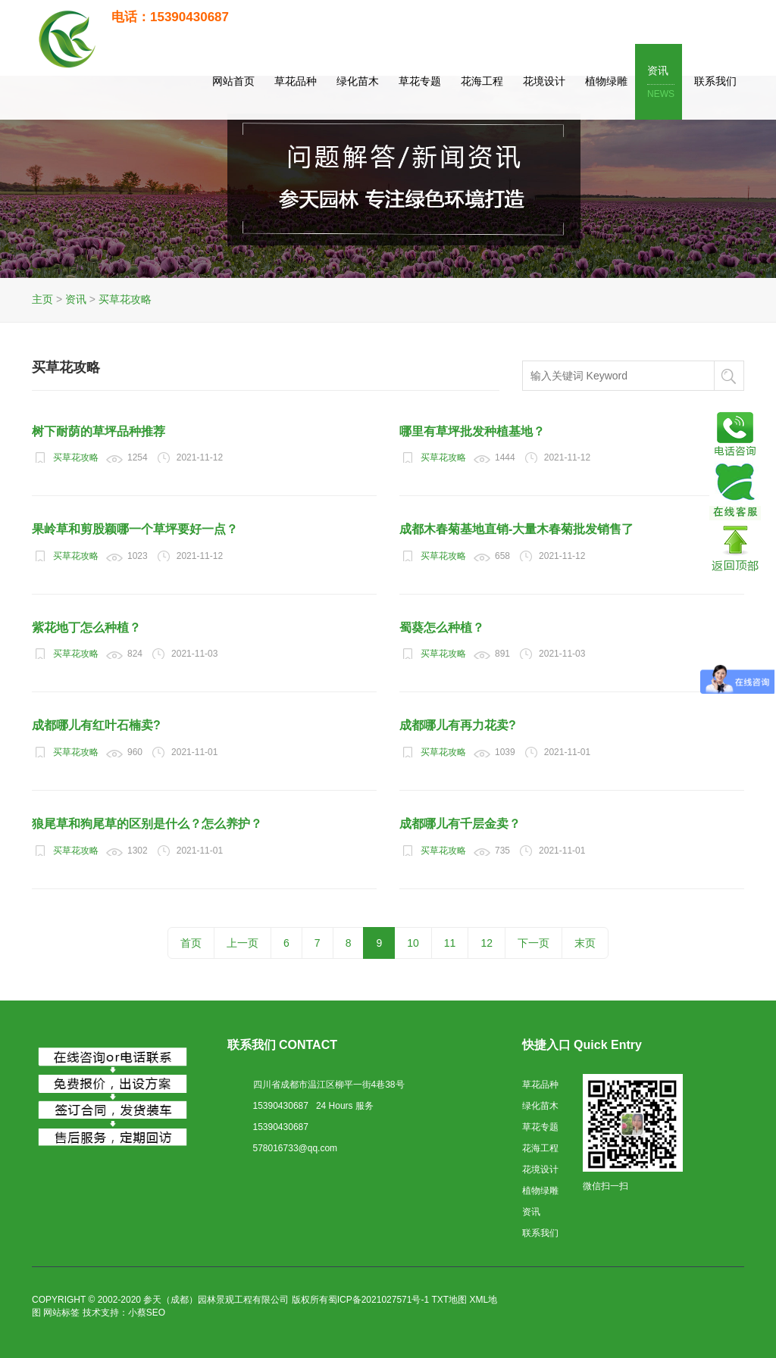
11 (450, 943)
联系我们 (715, 81)
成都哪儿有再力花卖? (457, 725)
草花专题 (420, 81)
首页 (191, 943)
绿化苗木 (357, 81)
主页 (42, 299)
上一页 (242, 943)
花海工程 (482, 81)
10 (413, 943)
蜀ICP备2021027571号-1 (378, 1299)
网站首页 (233, 81)
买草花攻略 (125, 299)
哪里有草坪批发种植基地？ (472, 431)
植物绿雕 (606, 81)
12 (486, 943)
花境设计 (544, 81)
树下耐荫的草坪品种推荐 (98, 431)
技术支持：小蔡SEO (124, 1312)
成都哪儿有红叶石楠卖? (96, 725)
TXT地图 (449, 1299)
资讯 (660, 82)
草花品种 (295, 81)
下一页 (533, 943)
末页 (585, 943)
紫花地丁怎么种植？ (86, 627)
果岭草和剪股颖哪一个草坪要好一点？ (135, 529)
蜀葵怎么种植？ (441, 627)
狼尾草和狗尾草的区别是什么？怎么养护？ (147, 823)
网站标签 (61, 1312)
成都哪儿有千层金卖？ (460, 823)
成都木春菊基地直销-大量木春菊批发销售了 (516, 529)
